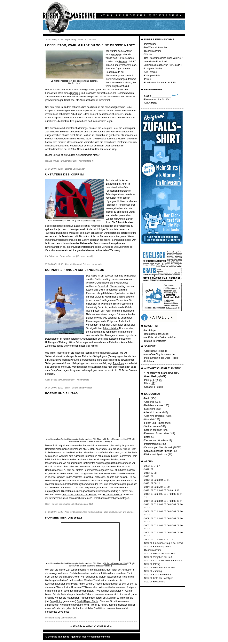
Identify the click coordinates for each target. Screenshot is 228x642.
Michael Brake (52, 617)
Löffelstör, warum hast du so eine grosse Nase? (90, 45)
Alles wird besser (153, 412)
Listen (147, 437)
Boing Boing (56, 601)
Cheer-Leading (117, 286)
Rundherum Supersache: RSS (160, 82)
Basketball (103, 286)
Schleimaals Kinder (89, 155)
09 (155, 483)
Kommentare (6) (86, 161)
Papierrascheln (152, 444)
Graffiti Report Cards (87, 601)
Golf (101, 289)
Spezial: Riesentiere (154, 581)
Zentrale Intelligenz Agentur (63, 636)
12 (158, 483)
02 (152, 466)
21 (84, 625)
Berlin (147, 398)
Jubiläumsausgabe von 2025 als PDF (163, 65)
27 (105, 625)
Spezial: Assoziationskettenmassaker (163, 560)
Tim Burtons (90, 494)
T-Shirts (148, 54)
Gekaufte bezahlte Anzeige (158, 451)
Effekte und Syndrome (155, 454)
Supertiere (149, 409)
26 (101, 625)
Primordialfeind (111, 328)
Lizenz (98, 221)
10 (178, 494)
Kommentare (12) (84, 504)
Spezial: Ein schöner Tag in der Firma (163, 543)
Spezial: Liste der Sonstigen (158, 578)
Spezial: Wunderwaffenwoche (159, 567)
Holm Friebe (51, 504)
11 (168, 480)
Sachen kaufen (152, 426)
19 (77, 625)
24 (95, 625)
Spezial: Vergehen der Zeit (158, 557)
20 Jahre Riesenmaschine (115, 439)
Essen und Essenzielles (156, 433)
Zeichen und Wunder (155, 440)
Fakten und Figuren (154, 423)
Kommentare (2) (85, 256)
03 (158, 480)
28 (108, 625)
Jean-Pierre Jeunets (72, 494)
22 (87, 625)
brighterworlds (87, 221)
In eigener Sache (153, 68)
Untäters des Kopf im (64, 174)
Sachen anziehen (153, 430)
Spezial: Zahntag (153, 571)
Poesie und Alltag (61, 393)
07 (158, 466)
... (71, 625)
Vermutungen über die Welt (158, 447)
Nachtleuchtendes (153, 405)
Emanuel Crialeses (112, 494)
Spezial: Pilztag (152, 564)
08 (155, 473)
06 (165, 494)
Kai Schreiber (51, 256)
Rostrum (123, 61)
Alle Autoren (150, 103)
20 (81, 625)
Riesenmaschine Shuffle (156, 99)
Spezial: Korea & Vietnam (157, 574)
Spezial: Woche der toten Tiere (160, 553)
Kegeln (89, 289)
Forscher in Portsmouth (118, 204)
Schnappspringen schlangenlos (74, 269)
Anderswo (149, 402)
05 (158, 487)
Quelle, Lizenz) (74, 83)
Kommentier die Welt (64, 517)
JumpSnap (118, 363)
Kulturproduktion (152, 75)
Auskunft (58, 138)
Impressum (150, 44)
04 (155, 466)
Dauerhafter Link (69, 161)
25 (98, 625)
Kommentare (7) (84, 380)
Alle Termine (150, 72)
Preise (147, 79)
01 (152, 476)
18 (74, 625)
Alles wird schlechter (154, 416)
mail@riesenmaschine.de (96, 636)
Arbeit (74, 114)
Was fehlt (149, 419)
